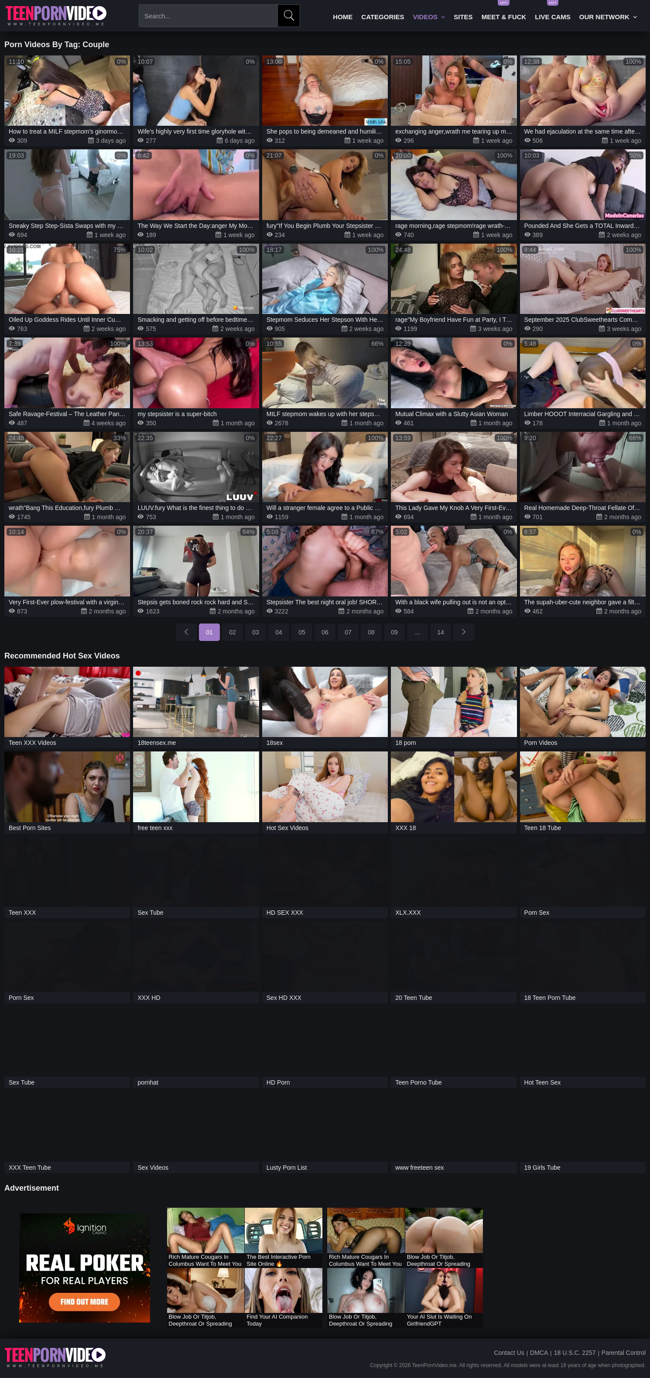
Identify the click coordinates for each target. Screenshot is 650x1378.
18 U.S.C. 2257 (575, 1352)
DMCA (539, 1352)
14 (440, 632)
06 (325, 632)
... (417, 632)
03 (255, 632)
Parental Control (624, 1352)
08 (371, 632)
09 (394, 632)
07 (348, 632)
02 (232, 632)
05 (301, 632)
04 (278, 632)
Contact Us (509, 1352)
